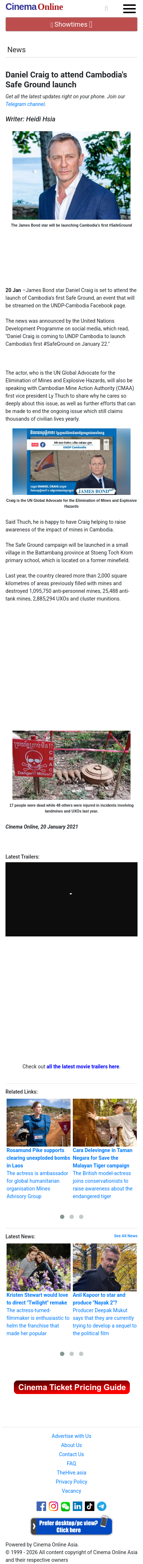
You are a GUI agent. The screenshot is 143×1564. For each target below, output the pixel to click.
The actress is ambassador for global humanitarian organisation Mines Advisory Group (39, 1149)
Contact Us (71, 1454)
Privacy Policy (71, 1482)
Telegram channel (25, 104)
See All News (126, 1236)
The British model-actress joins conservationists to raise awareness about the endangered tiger (105, 1149)
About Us (71, 1445)
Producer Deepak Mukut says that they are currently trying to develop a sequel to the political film (105, 1289)
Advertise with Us (71, 1436)
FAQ (71, 1463)
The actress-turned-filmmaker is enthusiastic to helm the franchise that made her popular (39, 1289)
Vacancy (71, 1491)
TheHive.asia (71, 1473)
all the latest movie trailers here (82, 1066)
